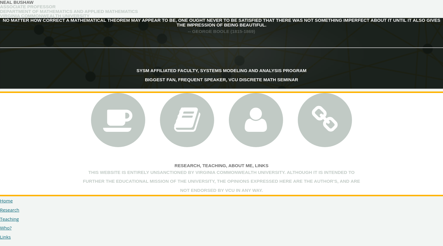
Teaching (214, 165)
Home (6, 201)
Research (187, 165)
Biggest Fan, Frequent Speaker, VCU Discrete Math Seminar (221, 79)
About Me (240, 165)
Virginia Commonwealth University (45, 15)
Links (261, 165)
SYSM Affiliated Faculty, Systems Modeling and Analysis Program (221, 70)
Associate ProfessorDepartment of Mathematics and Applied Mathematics (69, 9)
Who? (5, 228)
